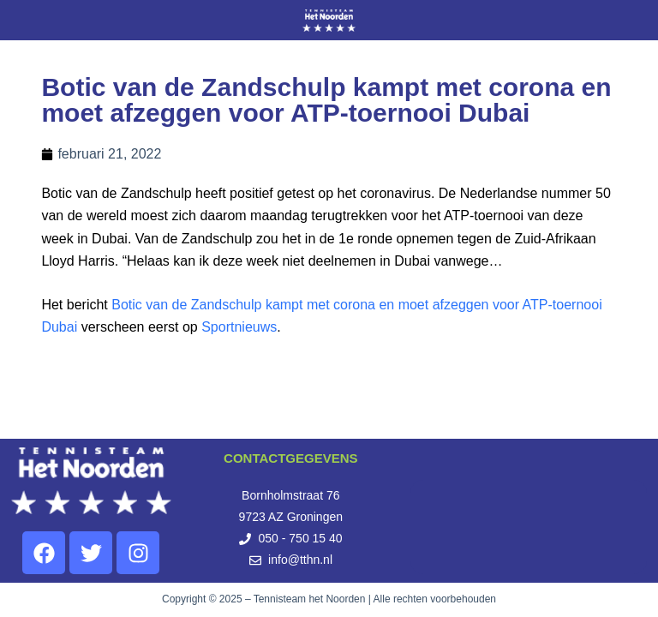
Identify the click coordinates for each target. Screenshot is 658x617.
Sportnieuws (239, 327)
